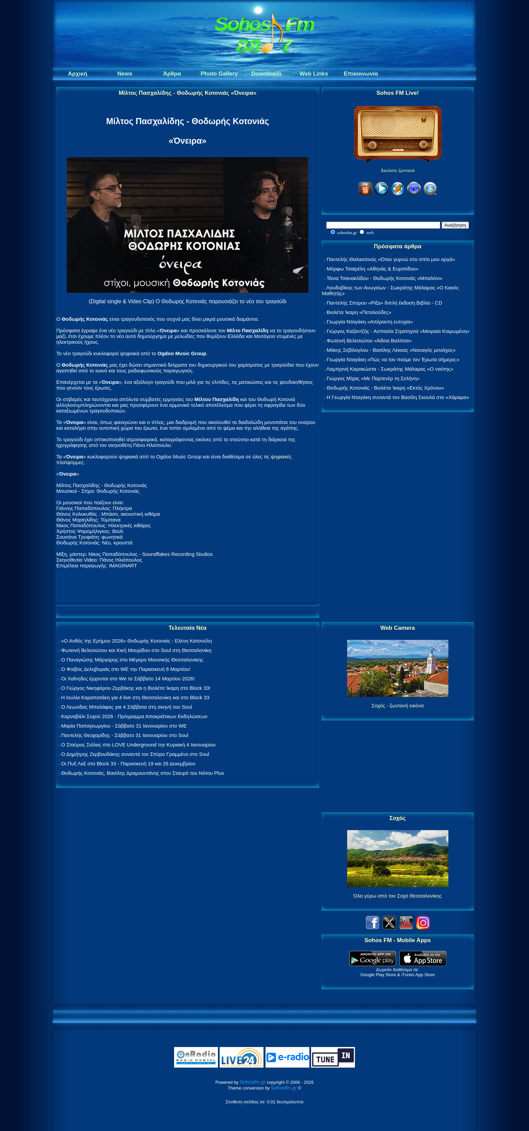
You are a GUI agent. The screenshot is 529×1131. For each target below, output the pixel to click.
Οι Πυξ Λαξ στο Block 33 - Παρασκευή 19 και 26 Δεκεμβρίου (128, 763)
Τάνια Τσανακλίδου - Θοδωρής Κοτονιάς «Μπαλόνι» (384, 278)
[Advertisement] (397, 517)
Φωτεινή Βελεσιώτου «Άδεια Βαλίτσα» (369, 340)
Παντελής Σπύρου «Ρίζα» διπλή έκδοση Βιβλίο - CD (384, 303)
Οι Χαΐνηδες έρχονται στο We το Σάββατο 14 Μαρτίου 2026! (128, 678)
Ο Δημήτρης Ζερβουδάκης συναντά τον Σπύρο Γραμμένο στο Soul (135, 754)
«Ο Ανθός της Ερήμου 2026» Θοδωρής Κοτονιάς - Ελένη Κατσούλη (136, 641)
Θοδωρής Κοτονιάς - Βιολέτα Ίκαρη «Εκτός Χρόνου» (385, 388)
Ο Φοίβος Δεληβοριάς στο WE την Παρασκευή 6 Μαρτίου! (125, 669)
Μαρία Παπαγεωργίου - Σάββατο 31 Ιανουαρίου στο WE (124, 726)
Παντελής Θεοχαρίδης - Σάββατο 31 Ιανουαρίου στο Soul (124, 735)
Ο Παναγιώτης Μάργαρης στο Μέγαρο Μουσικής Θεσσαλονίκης (132, 659)
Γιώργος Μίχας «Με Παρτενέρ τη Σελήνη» (373, 378)
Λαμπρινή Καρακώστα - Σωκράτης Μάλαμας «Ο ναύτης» (389, 369)
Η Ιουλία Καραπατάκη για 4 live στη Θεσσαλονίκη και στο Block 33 (135, 697)
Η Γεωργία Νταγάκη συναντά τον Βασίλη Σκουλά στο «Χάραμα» (398, 397)
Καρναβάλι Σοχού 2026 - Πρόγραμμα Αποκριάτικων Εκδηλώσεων (134, 716)
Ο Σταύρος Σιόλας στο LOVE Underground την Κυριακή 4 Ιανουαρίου (138, 744)
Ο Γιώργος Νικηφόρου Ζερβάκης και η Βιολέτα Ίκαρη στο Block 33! (136, 688)
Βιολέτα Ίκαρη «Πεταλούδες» (359, 312)
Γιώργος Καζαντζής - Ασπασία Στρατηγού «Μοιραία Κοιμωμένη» (398, 331)
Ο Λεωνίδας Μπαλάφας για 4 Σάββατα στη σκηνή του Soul (126, 707)
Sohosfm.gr (253, 1082)
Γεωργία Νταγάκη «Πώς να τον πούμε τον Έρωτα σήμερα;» (393, 359)
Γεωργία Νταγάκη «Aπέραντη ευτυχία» (370, 321)
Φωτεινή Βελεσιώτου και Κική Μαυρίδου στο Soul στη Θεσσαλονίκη (136, 650)
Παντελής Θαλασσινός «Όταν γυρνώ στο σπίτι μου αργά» (391, 259)
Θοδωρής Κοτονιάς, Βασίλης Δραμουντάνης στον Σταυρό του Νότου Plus (142, 773)
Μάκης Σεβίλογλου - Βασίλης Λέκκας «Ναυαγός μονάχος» (391, 350)
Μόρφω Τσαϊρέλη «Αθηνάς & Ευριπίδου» (372, 269)
